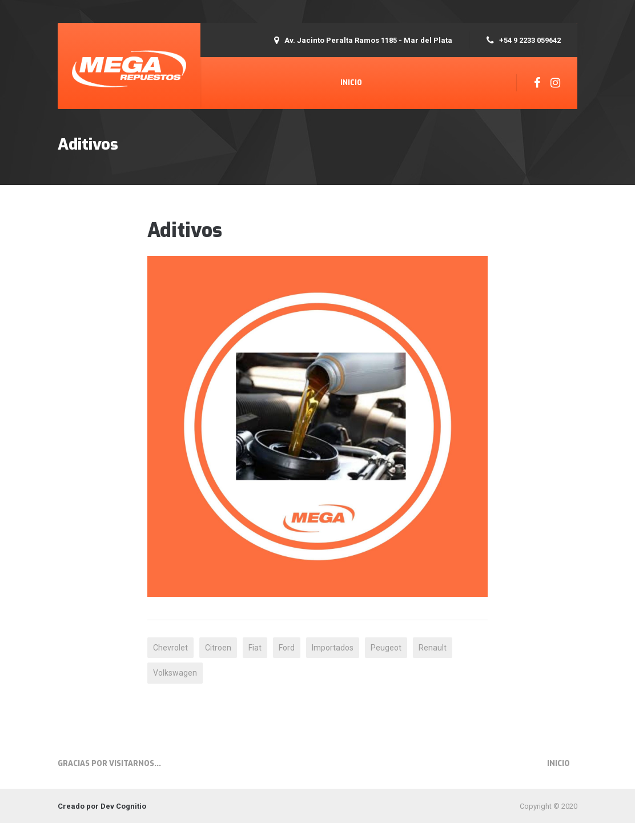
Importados (332, 647)
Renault (433, 647)
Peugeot (386, 647)
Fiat (255, 647)
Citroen (218, 647)
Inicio (351, 82)
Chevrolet (170, 647)
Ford (287, 647)
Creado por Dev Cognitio (102, 806)
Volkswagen (175, 672)
